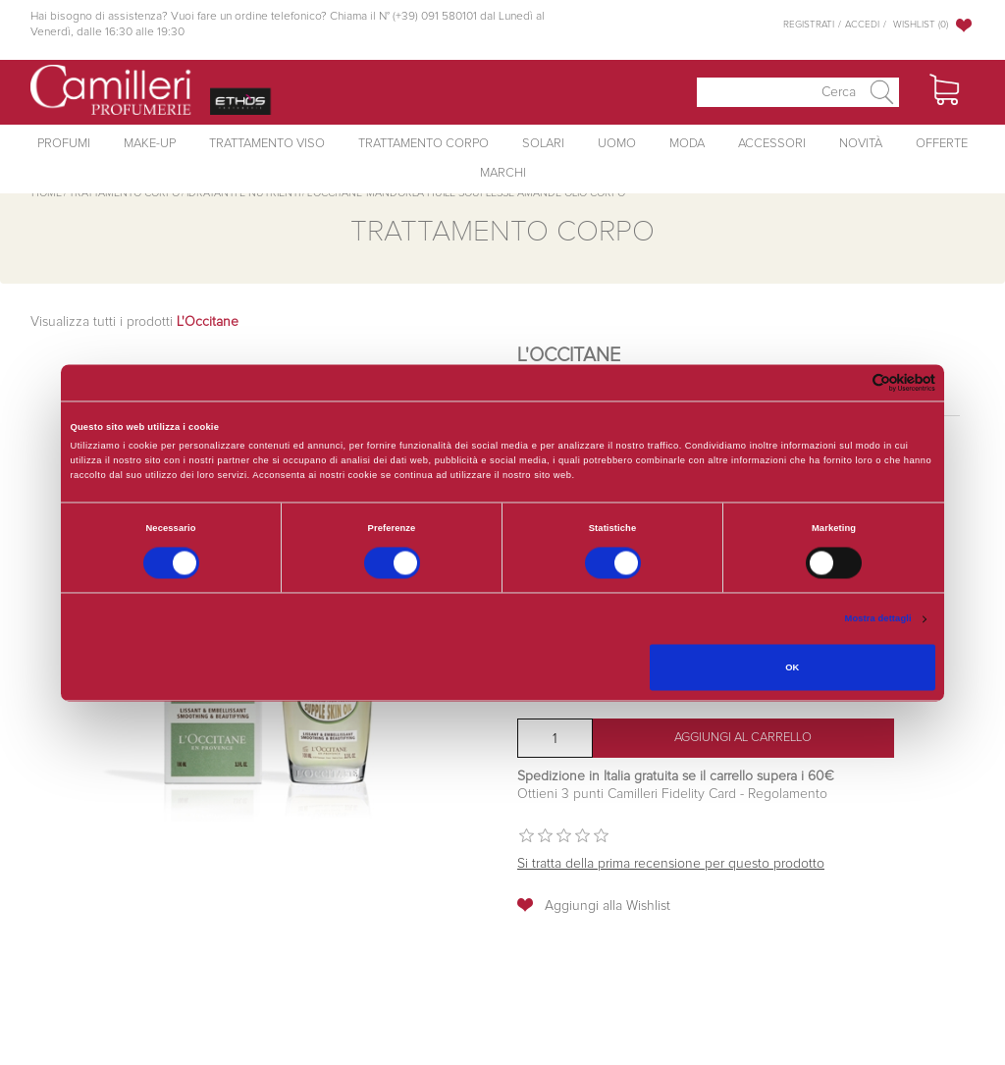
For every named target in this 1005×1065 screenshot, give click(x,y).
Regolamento (785, 794)
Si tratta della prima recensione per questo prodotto (670, 864)
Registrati (808, 24)
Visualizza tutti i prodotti (134, 322)
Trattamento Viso (267, 143)
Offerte (942, 143)
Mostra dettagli (878, 619)
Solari (543, 143)
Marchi (503, 173)
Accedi (862, 24)
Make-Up (150, 143)
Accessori (772, 143)
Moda (687, 143)
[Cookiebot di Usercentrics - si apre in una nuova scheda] (849, 382)
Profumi (63, 143)
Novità (860, 143)
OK (792, 667)
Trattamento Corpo (423, 143)
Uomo (617, 143)
